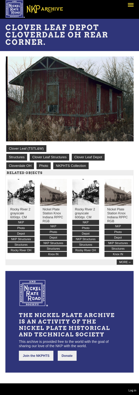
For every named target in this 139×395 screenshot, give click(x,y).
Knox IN (53, 254)
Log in (132, 390)
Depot (21, 233)
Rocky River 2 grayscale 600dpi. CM (20, 213)
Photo (43, 166)
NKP (21, 222)
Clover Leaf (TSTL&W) (26, 148)
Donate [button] (67, 356)
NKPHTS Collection (71, 166)
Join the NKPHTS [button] (36, 356)
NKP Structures (21, 239)
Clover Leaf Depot (88, 157)
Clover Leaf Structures (49, 157)
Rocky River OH (21, 250)
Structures (16, 157)
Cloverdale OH (20, 166)
